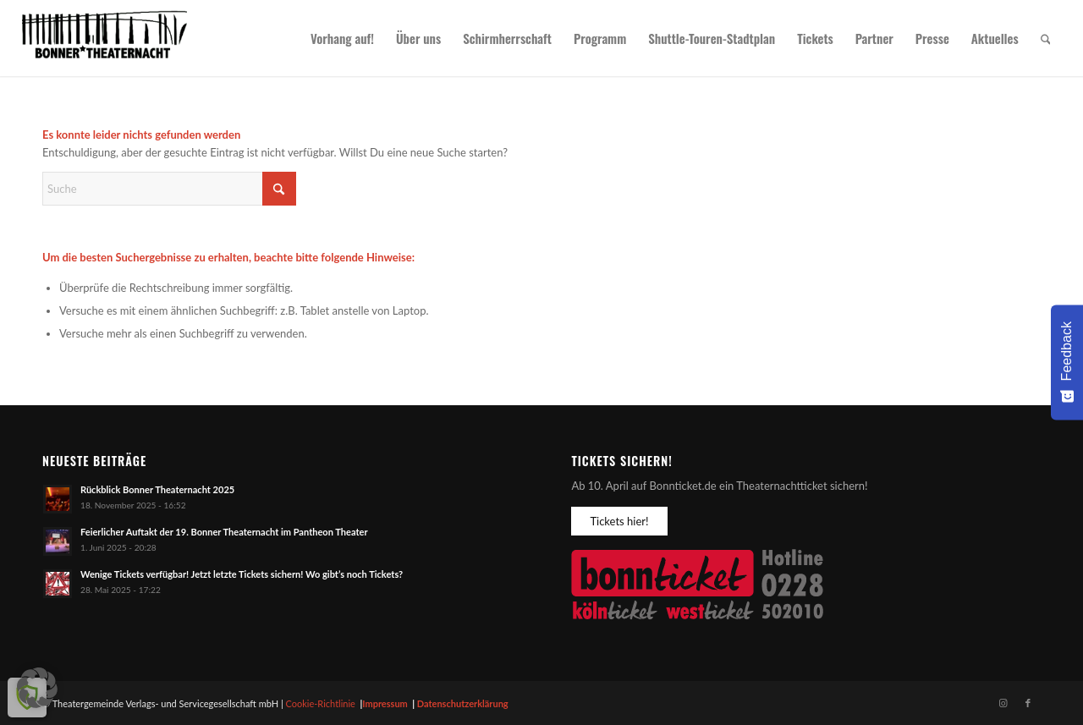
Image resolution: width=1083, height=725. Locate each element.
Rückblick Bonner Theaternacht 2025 (157, 489)
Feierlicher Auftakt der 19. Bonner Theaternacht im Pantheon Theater (224, 531)
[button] (37, 688)
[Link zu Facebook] (1028, 703)
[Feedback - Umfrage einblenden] (1067, 362)
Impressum (385, 703)
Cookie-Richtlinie (320, 703)
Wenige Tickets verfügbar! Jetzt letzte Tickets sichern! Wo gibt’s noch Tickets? (241, 573)
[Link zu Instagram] (1002, 703)
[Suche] (1046, 38)
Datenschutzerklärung (463, 703)
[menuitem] (342, 38)
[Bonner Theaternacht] (105, 38)
